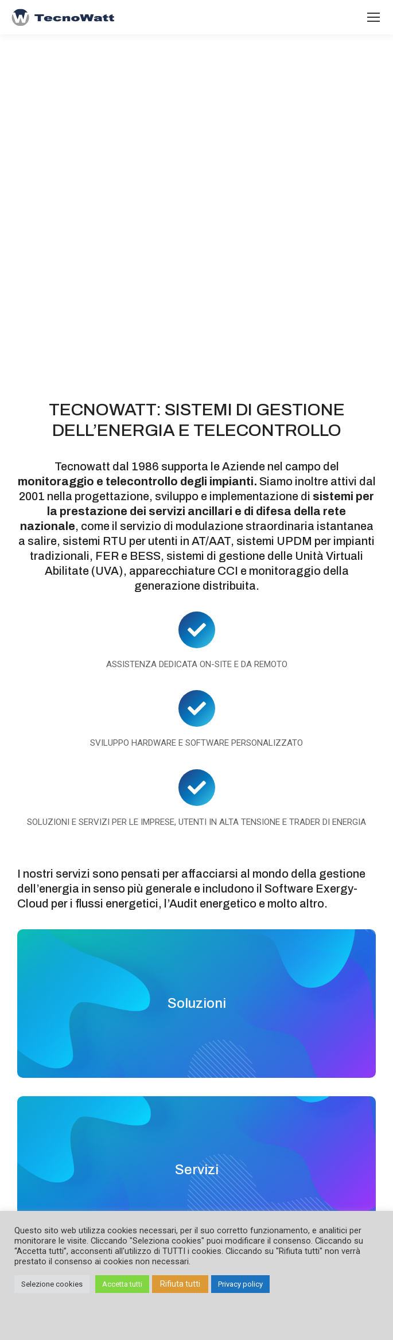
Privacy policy (240, 1284)
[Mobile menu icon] (373, 17)
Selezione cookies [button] (52, 1284)
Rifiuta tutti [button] (180, 1283)
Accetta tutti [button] (122, 1284)
